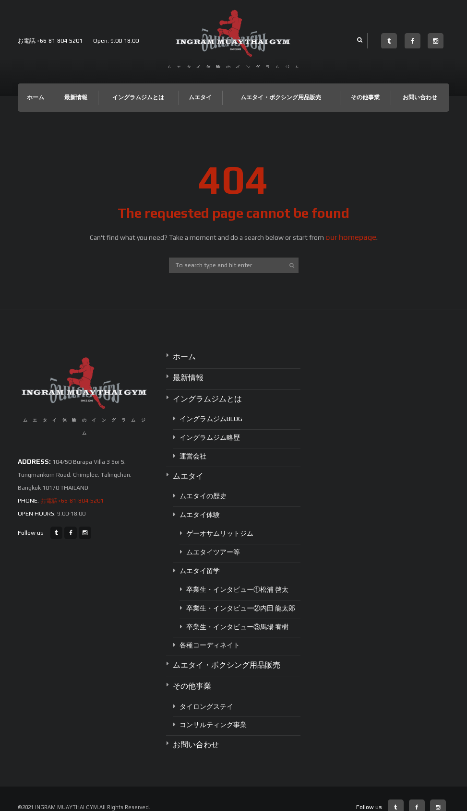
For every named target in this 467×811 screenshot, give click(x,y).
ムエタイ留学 (200, 560)
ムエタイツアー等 (213, 541)
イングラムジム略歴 (210, 429)
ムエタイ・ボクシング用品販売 (280, 97)
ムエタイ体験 (200, 504)
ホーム (35, 97)
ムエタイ (200, 97)
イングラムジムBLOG (211, 411)
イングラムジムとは (138, 97)
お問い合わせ (420, 97)
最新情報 (75, 97)
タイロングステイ (206, 690)
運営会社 (193, 448)
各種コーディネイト (210, 634)
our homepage (351, 237)
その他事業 (365, 97)
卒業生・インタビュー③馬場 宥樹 (237, 616)
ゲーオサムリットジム (219, 523)
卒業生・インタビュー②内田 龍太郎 (240, 597)
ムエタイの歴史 (203, 485)
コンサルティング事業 (213, 709)
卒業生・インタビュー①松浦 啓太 (237, 579)
